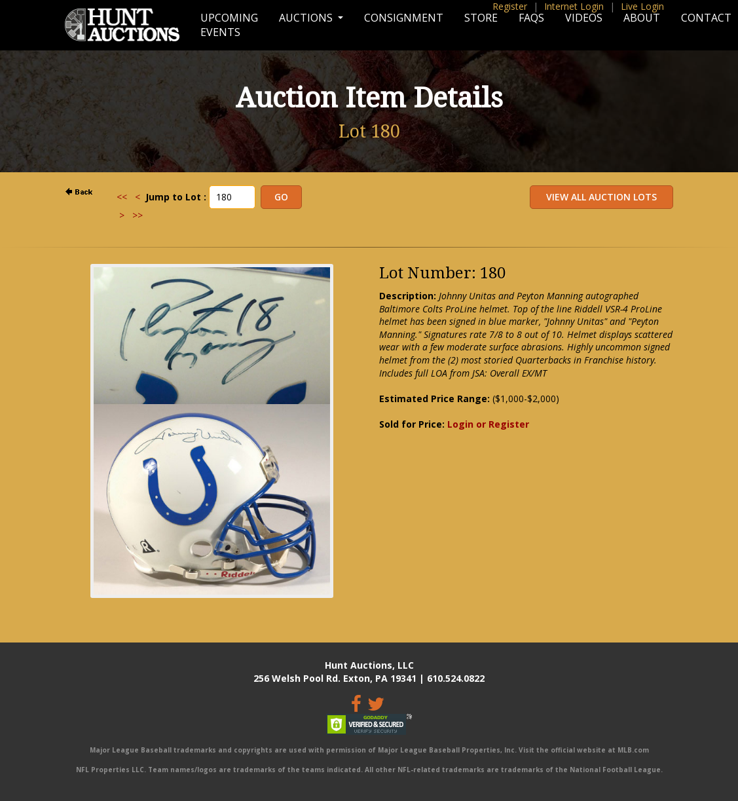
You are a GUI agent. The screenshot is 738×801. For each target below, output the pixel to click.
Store (481, 17)
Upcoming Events (229, 24)
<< (122, 197)
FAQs (531, 17)
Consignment (403, 17)
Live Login (642, 6)
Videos (583, 17)
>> (137, 215)
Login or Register (488, 424)
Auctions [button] (307, 17)
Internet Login (574, 6)
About (641, 17)
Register (509, 6)
